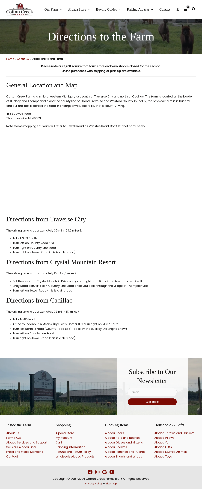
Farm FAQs (13, 438)
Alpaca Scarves (116, 447)
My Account (64, 438)
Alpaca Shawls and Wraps (123, 456)
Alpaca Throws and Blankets (174, 433)
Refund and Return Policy (73, 452)
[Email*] (152, 392)
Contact (12, 456)
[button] (71, 9)
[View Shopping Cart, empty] (185, 10)
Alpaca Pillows (164, 438)
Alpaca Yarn (162, 442)
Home (10, 59)
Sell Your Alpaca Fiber (21, 447)
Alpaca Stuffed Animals (170, 452)
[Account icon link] (177, 9)
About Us (24, 59)
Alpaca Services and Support (26, 442)
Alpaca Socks (114, 433)
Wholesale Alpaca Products (75, 456)
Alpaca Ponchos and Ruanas (125, 452)
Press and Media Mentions (24, 452)
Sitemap (112, 483)
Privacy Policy (93, 483)
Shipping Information (70, 447)
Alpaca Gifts (163, 447)
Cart (59, 442)
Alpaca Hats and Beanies (122, 438)
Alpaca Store (65, 433)
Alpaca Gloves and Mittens (124, 442)
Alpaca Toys (163, 456)
